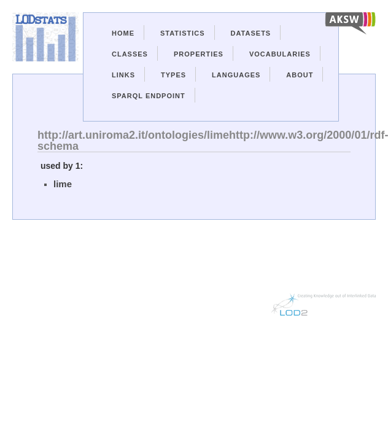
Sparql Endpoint (148, 95)
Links (123, 75)
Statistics (182, 33)
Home (123, 33)
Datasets (251, 33)
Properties (198, 54)
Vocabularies (280, 54)
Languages (236, 75)
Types (173, 75)
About (299, 75)
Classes (130, 54)
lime (62, 184)
